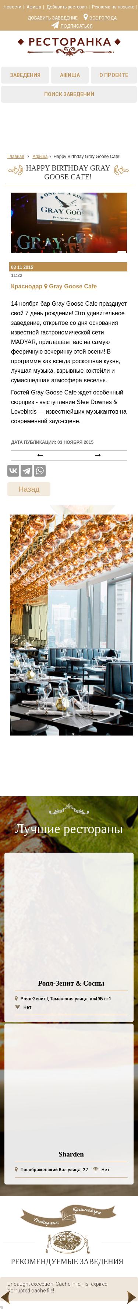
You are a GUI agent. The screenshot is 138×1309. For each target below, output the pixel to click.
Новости (12, 7)
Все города (100, 16)
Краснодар (54, 286)
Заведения (25, 75)
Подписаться (72, 24)
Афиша (33, 7)
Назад (28, 489)
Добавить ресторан (66, 7)
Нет (23, 1007)
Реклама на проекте (113, 7)
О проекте (113, 75)
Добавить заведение (53, 18)
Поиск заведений (69, 94)
